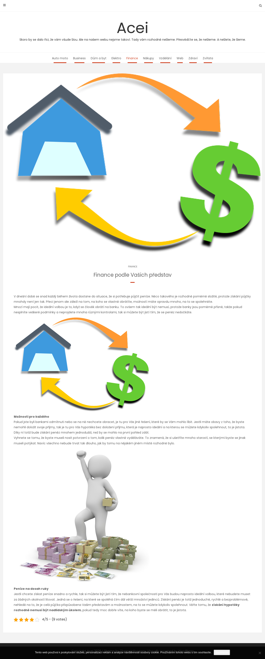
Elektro (116, 58)
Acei (132, 29)
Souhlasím (221, 652)
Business (79, 58)
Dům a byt (98, 58)
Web (180, 58)
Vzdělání (165, 58)
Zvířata (208, 58)
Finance (132, 58)
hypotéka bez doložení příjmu (103, 427)
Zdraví (193, 58)
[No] (260, 653)
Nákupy (148, 58)
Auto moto (60, 58)
